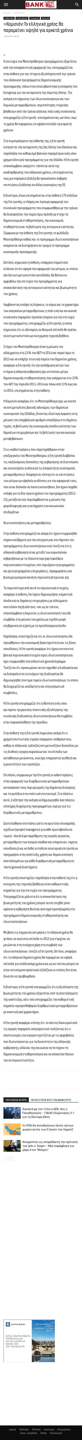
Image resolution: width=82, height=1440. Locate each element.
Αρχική (6, 12)
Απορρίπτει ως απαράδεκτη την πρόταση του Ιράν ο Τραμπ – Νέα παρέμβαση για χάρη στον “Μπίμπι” (50, 1145)
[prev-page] (5, 1158)
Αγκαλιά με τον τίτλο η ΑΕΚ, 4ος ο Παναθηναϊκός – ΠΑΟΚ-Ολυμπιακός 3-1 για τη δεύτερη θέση (48, 1113)
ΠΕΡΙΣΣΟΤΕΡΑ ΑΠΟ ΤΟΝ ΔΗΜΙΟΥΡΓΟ (51, 1100)
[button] (5, 4)
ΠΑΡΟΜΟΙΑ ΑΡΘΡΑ (16, 1100)
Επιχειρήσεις (64, 1429)
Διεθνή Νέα (19, 12)
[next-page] (11, 1158)
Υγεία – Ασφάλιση (28, 1433)
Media (44, 1433)
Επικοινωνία (56, 1433)
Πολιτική (45, 18)
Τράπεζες (24, 1429)
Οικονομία (34, 18)
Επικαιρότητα (22, 18)
